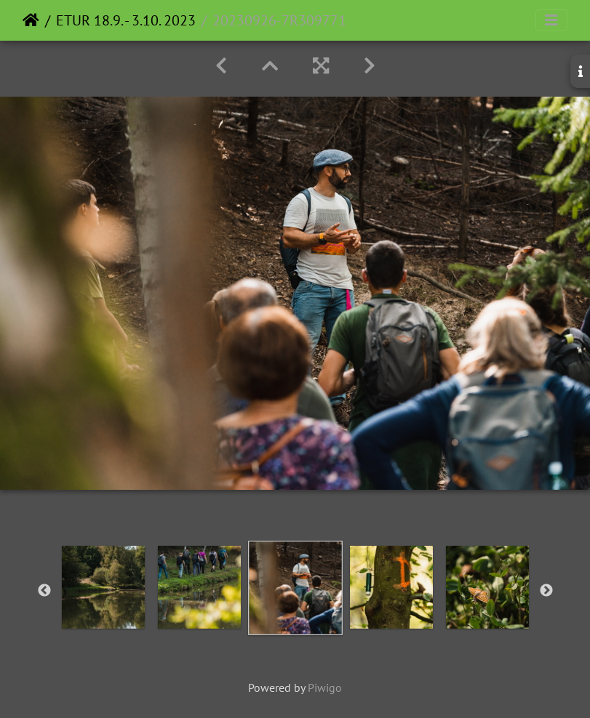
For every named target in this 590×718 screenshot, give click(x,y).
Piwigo (325, 687)
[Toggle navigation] (551, 20)
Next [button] (546, 591)
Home (31, 20)
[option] (103, 587)
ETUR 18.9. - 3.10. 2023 (126, 20)
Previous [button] (44, 591)
